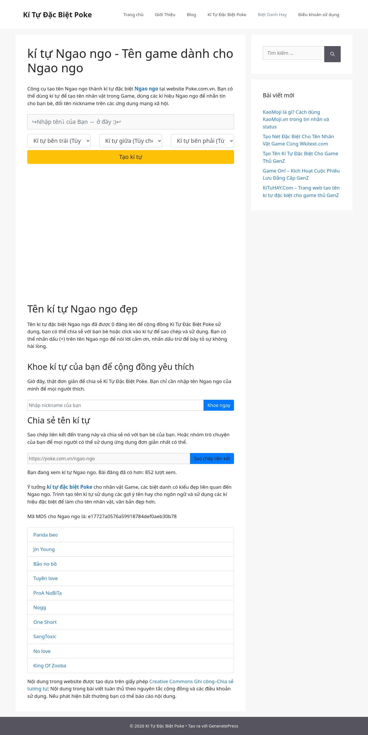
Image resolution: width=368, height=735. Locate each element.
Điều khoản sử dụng (318, 14)
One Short (45, 622)
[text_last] (202, 141)
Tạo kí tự (130, 157)
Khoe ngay (218, 405)
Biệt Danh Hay (272, 14)
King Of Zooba (49, 665)
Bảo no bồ (45, 563)
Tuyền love (45, 578)
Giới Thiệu (165, 14)
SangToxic (44, 636)
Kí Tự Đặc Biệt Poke (57, 14)
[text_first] (59, 141)
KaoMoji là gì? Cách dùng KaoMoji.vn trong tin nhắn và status (296, 119)
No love (42, 651)
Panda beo (45, 534)
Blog (191, 14)
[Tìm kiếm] (332, 54)
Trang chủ (133, 14)
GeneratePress (223, 726)
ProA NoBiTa (47, 593)
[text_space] (130, 141)
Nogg (39, 607)
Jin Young (44, 549)
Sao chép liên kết (212, 458)
